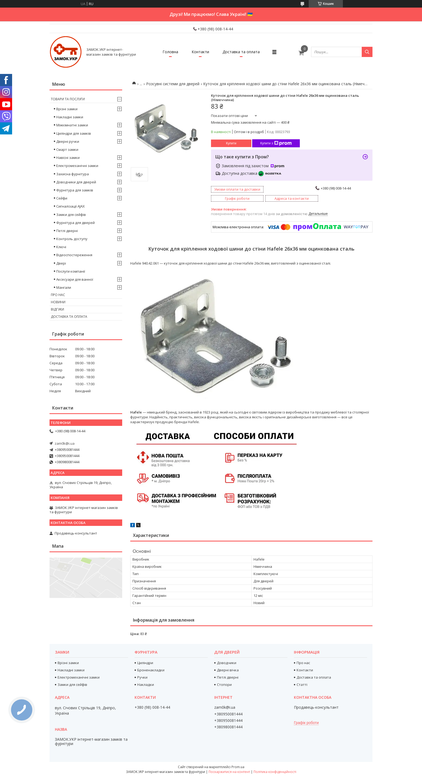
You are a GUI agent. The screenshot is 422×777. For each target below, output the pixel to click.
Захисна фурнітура (72, 174)
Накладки (145, 684)
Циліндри (145, 662)
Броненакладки (150, 670)
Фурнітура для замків (74, 190)
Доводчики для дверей (76, 182)
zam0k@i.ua (65, 443)
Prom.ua (237, 767)
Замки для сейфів (71, 214)
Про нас (58, 295)
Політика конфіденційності (275, 771)
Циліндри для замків (73, 133)
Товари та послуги (68, 99)
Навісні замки (68, 157)
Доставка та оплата (241, 51)
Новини (58, 302)
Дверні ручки (67, 141)
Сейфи (61, 198)
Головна (170, 51)
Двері (61, 263)
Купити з (276, 143)
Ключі (61, 246)
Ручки (142, 677)
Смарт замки (67, 149)
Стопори (224, 684)
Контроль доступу (71, 238)
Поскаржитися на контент (229, 771)
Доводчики (226, 662)
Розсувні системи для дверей (172, 83)
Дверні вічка (228, 670)
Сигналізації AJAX (70, 206)
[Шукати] (367, 52)
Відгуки (57, 309)
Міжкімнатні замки (72, 125)
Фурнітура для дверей (75, 222)
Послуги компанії (70, 271)
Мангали (63, 287)
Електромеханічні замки (77, 165)
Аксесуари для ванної (74, 279)
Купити (231, 143)
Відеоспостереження (74, 254)
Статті (302, 684)
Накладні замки (69, 117)
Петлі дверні (67, 230)
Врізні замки (67, 108)
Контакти (200, 51)
